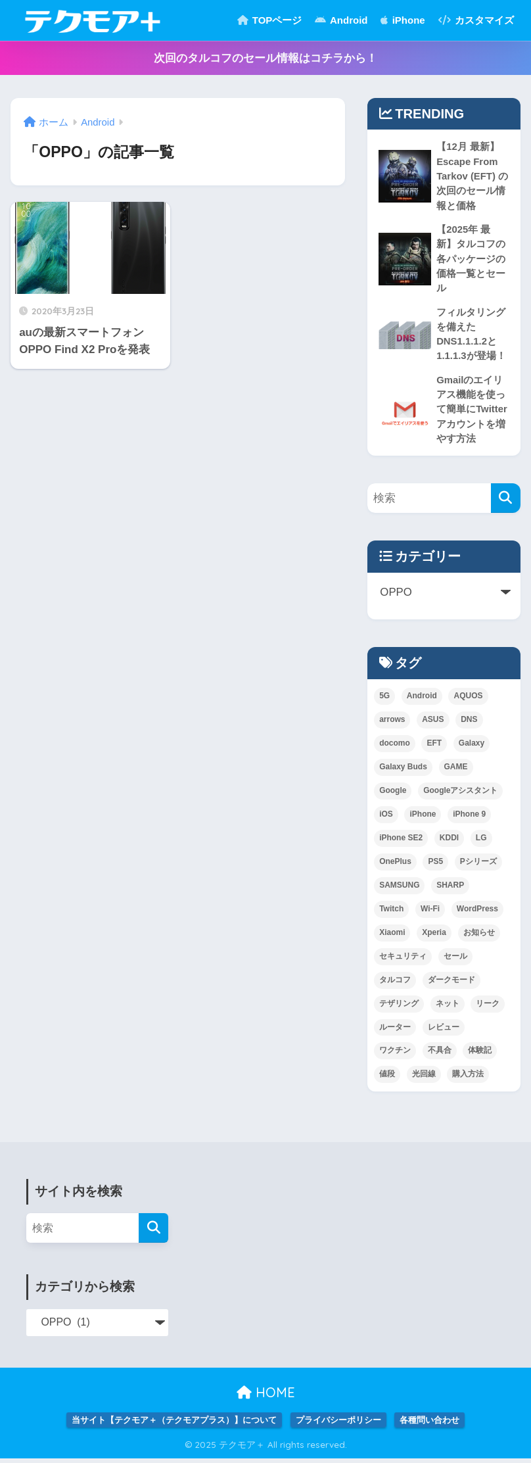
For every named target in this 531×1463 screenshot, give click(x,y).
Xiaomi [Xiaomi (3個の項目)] (392, 936)
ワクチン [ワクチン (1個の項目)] (395, 1054)
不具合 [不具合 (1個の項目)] (439, 1054)
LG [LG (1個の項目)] (481, 841)
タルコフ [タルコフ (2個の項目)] (395, 983)
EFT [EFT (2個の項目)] (434, 747)
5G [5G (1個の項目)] (384, 699)
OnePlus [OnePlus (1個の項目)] (395, 865)
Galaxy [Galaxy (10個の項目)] (471, 747)
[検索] (505, 502)
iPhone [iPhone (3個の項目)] (422, 818)
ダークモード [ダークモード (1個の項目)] (451, 983)
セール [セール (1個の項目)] (455, 960)
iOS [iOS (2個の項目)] (386, 818)
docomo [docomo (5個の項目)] (394, 747)
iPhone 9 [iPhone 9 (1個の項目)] (469, 818)
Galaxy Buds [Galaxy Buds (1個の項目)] (403, 770)
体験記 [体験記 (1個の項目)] (480, 1054)
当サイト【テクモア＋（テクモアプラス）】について (174, 1424)
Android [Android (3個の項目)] (422, 699)
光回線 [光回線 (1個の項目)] (424, 1078)
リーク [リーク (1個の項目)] (487, 1007)
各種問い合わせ (429, 1424)
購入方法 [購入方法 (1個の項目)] (468, 1078)
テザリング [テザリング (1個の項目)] (399, 1007)
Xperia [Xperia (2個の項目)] (434, 936)
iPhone (403, 20)
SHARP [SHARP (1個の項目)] (450, 889)
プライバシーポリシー (338, 1424)
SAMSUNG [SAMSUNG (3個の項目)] (399, 889)
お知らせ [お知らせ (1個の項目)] (479, 936)
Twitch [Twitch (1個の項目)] (391, 912)
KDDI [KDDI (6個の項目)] (449, 841)
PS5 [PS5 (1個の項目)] (435, 865)
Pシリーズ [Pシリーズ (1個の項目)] (478, 865)
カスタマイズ (476, 20)
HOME (266, 1396)
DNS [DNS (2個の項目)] (469, 723)
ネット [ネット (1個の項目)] (447, 1007)
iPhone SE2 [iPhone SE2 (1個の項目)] (401, 841)
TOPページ (269, 20)
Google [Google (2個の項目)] (392, 794)
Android (341, 20)
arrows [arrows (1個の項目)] (392, 723)
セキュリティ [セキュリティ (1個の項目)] (403, 960)
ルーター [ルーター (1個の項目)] (395, 1031)
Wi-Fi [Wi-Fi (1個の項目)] (430, 912)
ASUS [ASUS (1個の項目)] (433, 723)
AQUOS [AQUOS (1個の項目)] (467, 699)
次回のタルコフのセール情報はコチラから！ (265, 58)
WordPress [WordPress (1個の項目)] (477, 912)
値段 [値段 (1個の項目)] (387, 1078)
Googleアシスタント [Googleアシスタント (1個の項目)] (460, 794)
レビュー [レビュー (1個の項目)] (443, 1031)
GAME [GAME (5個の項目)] (456, 770)
